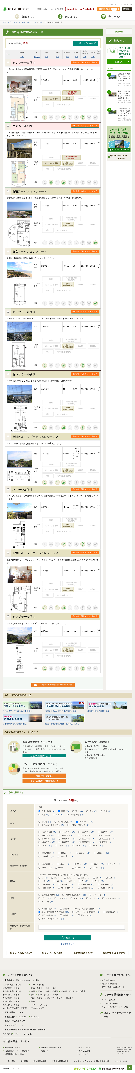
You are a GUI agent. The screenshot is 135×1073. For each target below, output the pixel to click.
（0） (95, 811)
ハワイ (34, 1005)
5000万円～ (67, 842)
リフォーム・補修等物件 (86, 912)
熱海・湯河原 (43, 995)
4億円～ (80, 845)
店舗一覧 (44, 1051)
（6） (57, 895)
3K (59, 881)
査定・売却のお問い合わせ (113, 987)
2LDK (45, 881)
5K (84, 881)
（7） (67, 811)
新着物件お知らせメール (51, 1047)
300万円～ (86, 832)
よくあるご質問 (57, 9)
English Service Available (79, 9)
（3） (53, 811)
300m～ (65, 853)
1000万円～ (66, 835)
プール (45, 898)
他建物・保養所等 (79, 825)
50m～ (81, 864)
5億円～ (97, 845)
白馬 (33, 991)
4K (71, 881)
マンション (85, 822)
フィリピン (44, 1005)
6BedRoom (66, 888)
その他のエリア (37, 1008)
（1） (111, 832)
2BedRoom (66, 884)
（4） (81, 811)
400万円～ (106, 832)
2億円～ (46, 845)
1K (56, 878)
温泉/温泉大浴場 (49, 895)
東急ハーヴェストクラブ (15, 1021)
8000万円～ (87, 842)
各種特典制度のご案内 (14, 1054)
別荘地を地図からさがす (83, 953)
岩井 (44, 815)
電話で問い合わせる (44, 776)
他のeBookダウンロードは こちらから (120, 157)
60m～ (98, 864)
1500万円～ (86, 835)
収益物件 (85, 915)
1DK (69, 878)
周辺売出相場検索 (109, 984)
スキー (77, 898)
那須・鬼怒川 (36, 988)
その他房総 (75, 815)
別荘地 (45, 822)
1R (44, 878)
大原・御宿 (47, 811)
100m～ (79, 868)
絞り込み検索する (87, 43)
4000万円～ (107, 839)
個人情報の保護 (39, 1061)
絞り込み (37, 57)
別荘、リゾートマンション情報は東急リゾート (19, 22)
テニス (93, 898)
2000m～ (66, 857)
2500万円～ (47, 839)
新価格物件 (111, 912)
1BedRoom (47, 884)
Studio (98, 881)
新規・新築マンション (14, 1012)
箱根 (54, 988)
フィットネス (111, 898)
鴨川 (78, 811)
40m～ (64, 864)
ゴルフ (61, 898)
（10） (91, 822)
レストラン (98, 895)
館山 (58, 815)
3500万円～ (87, 839)
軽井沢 (55, 991)
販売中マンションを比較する (114, 953)
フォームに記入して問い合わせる (44, 781)
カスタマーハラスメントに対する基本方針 (91, 1061)
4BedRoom (106, 884)
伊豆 (33, 995)
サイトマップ (82, 1054)
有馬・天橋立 (36, 998)
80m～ (46, 868)
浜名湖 (55, 995)
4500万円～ (47, 842)
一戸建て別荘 (64, 822)
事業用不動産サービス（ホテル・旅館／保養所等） (26, 1029)
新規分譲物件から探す (41, 755)
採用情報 (24, 1061)
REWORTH (23, 1017)
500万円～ (47, 835)
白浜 (106, 811)
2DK (111, 878)
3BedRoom (86, 884)
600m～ (83, 853)
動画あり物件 (48, 915)
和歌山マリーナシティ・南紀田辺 (59, 998)
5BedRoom (47, 888)
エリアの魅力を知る (110, 1003)
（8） (49, 898)
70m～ (114, 864)
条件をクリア (68, 944)
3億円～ (63, 845)
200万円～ (67, 832)
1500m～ (47, 857)
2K (98, 878)
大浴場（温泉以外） (74, 895)
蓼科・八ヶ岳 (43, 991)
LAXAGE (35, 1017)
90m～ (62, 868)
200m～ (97, 868)
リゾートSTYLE (108, 1000)
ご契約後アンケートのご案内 (17, 1051)
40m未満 (47, 864)
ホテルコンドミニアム (52, 825)
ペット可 (46, 902)
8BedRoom (106, 888)
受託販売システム (12, 1047)
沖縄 (33, 1001)
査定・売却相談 (108, 980)
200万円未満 (48, 832)
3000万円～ (67, 839)
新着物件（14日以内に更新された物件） (80, 909)
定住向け (67, 915)
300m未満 (47, 853)
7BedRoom (86, 888)
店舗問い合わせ (42, 9)
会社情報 (11, 1061)
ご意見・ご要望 (83, 1047)
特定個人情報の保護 (60, 1061)
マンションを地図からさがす (21, 953)
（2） (92, 835)
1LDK (84, 878)
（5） (48, 881)
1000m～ (102, 853)
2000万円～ (106, 835)
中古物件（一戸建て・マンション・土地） (22, 980)
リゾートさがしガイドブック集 (115, 1007)
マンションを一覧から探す (52, 953)
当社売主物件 (48, 909)
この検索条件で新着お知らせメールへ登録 (55, 685)
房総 (40, 22)
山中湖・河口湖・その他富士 (73, 991)
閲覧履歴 (127, 9)
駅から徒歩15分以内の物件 (54, 912)
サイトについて (120, 1061)
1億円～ (106, 842)
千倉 (92, 811)
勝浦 (64, 811)
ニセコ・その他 (37, 985)
